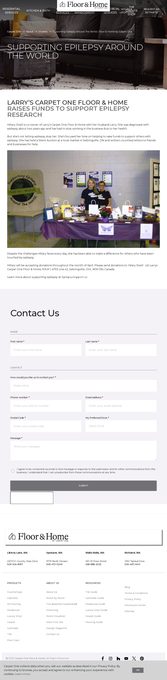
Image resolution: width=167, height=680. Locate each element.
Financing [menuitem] (52, 610)
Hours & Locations (127, 21)
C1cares (42, 31)
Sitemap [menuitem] (129, 611)
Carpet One (14, 31)
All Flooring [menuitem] (14, 604)
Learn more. (22, 674)
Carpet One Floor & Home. (30, 658)
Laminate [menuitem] (12, 628)
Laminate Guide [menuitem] (94, 598)
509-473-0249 (54, 564)
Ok (138, 670)
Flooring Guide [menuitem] (94, 622)
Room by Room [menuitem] (55, 598)
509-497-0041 (132, 564)
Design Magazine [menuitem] (56, 628)
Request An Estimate (151, 21)
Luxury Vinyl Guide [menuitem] (96, 610)
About (29, 31)
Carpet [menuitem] (11, 622)
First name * (17, 341)
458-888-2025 (93, 564)
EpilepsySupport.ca (74, 277)
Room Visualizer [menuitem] (55, 616)
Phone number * (19, 397)
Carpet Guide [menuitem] (93, 616)
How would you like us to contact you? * (33, 377)
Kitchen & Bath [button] (38, 21)
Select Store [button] (14, 5)
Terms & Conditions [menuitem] (136, 593)
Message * (16, 438)
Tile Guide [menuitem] (91, 592)
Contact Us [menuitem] (52, 634)
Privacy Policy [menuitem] (133, 599)
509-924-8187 (15, 564)
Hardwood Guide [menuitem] (95, 604)
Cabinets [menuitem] (12, 598)
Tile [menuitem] (9, 634)
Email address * (94, 397)
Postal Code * (17, 418)
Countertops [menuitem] (14, 592)
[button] (83, 386)
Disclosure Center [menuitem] (135, 605)
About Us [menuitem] (51, 592)
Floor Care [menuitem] (13, 640)
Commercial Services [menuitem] (110, 21)
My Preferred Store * (97, 418)
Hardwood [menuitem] (13, 610)
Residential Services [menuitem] (11, 21)
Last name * (92, 341)
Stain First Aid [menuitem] (54, 622)
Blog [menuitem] (127, 587)
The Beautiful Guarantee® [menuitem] (61, 604)
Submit (83, 485)
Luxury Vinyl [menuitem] (14, 616)
